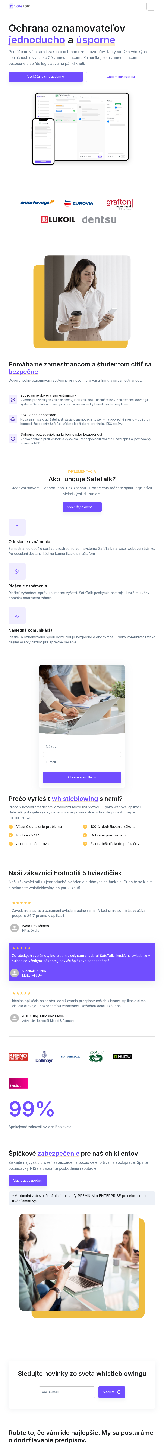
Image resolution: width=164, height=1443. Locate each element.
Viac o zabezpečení (28, 1180)
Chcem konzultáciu (120, 77)
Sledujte (111, 1392)
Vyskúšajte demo (82, 507)
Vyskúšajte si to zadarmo (46, 77)
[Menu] (150, 6)
